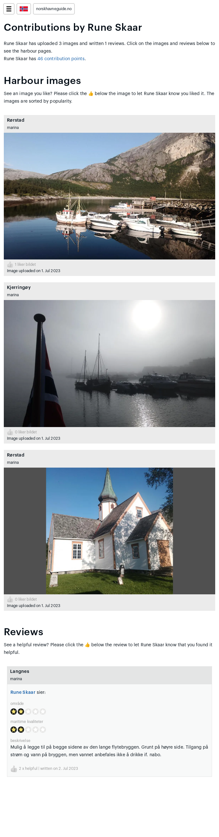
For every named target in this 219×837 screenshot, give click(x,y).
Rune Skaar (22, 692)
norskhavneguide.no (54, 9)
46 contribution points (61, 59)
